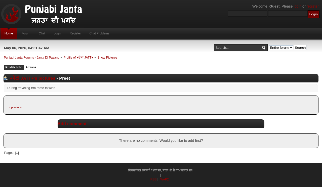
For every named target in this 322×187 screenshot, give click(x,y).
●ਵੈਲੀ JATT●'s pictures (32, 78)
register (312, 6)
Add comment (72, 123)
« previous (15, 107)
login (297, 6)
